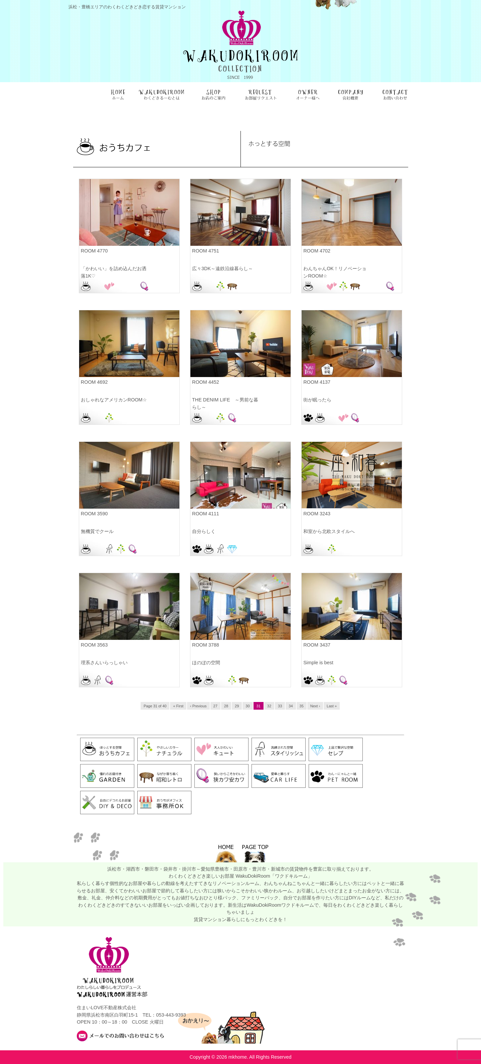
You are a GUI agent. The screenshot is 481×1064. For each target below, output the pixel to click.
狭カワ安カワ (144, 286)
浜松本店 (244, 286)
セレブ (232, 549)
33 (280, 706)
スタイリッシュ (109, 549)
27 (215, 706)
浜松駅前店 (133, 286)
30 (248, 706)
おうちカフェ (86, 286)
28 (226, 706)
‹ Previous (198, 706)
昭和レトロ (232, 286)
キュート (109, 286)
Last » (332, 706)
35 (302, 706)
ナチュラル (220, 286)
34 (291, 706)
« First (178, 706)
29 (237, 706)
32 (269, 706)
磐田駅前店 (121, 418)
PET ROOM (308, 418)
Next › (315, 706)
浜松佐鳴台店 (121, 286)
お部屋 (98, 286)
